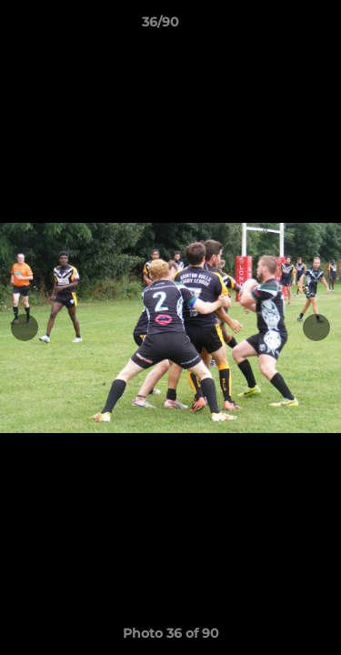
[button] (275, 26)
